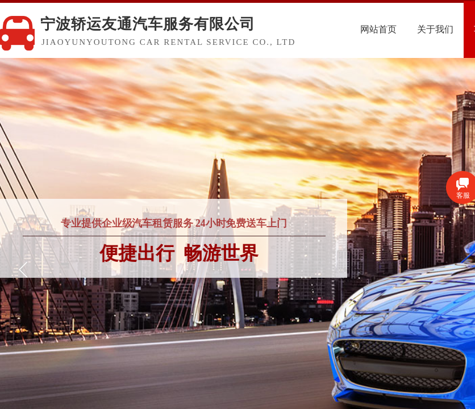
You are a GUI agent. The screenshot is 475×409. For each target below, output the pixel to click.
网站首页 (400, 29)
